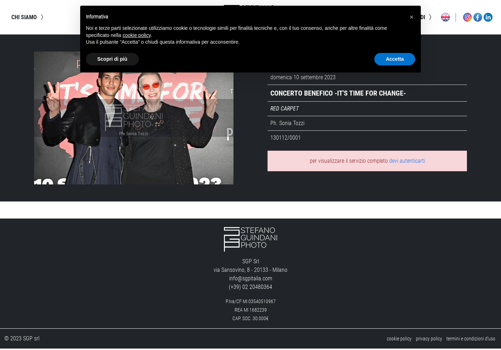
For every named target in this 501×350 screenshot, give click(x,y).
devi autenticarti (407, 162)
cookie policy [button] (137, 35)
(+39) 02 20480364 (250, 288)
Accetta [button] (395, 59)
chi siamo (28, 17)
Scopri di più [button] (112, 59)
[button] (411, 17)
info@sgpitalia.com (250, 279)
